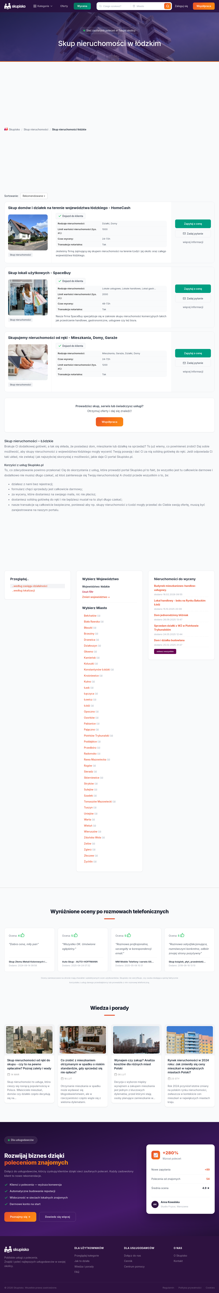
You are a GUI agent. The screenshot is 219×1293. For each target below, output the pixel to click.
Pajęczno (91, 729)
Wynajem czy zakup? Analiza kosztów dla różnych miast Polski (134, 1064)
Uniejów (90, 813)
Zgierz (89, 849)
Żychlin (90, 861)
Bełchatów (92, 615)
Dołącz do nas (132, 1255)
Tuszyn (90, 807)
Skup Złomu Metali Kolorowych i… (28, 961)
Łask (88, 687)
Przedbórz (92, 747)
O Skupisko (180, 1255)
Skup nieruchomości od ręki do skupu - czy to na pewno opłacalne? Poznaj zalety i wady (29, 1064)
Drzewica (91, 639)
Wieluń (90, 825)
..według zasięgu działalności (29, 585)
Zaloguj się (181, 6)
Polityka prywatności (189, 1287)
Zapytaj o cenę (193, 223)
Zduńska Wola (94, 837)
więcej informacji (193, 242)
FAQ (76, 1271)
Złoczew (91, 855)
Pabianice (92, 723)
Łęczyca (91, 693)
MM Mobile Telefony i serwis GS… (134, 961)
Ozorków (91, 717)
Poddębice (92, 741)
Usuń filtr (87, 591)
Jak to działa (81, 1260)
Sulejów (90, 789)
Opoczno (91, 711)
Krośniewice (93, 675)
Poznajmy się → (20, 1216)
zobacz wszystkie (165, 651)
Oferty (64, 6)
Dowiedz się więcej (57, 1216)
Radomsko (92, 753)
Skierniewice (93, 777)
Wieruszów (92, 831)
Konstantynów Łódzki (99, 669)
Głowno (90, 651)
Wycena (82, 6)
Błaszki (90, 627)
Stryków (91, 783)
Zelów (89, 843)
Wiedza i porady (84, 1266)
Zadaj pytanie (193, 233)
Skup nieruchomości (36, 129)
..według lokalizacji (23, 590)
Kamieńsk (92, 657)
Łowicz (90, 699)
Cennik (128, 1260)
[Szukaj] (167, 6)
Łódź (89, 705)
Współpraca (204, 6)
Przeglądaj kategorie (86, 1255)
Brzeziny (91, 633)
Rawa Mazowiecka (97, 759)
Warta (89, 819)
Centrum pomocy (134, 1266)
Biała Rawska (94, 621)
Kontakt (178, 1260)
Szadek (90, 795)
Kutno (89, 681)
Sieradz (90, 771)
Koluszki (91, 663)
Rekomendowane (34, 195)
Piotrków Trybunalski (98, 735)
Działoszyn (92, 645)
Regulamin (168, 1287)
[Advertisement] (109, 95)
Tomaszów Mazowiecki (100, 801)
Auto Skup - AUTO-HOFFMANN (80, 961)
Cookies (210, 1287)
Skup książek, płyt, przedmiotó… (187, 961)
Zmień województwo (94, 596)
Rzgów (90, 765)
